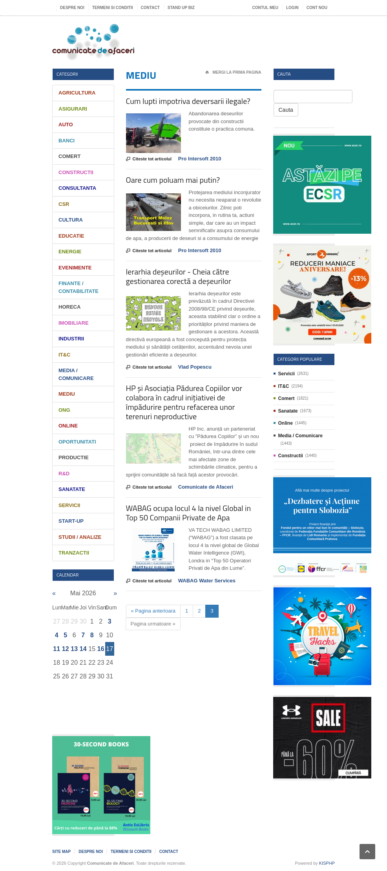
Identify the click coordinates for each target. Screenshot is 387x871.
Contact (150, 7)
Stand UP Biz (181, 7)
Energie (70, 252)
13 (74, 649)
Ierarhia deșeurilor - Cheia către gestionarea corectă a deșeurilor (178, 276)
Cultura (70, 220)
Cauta (286, 110)
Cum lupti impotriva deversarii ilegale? (188, 101)
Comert (69, 156)
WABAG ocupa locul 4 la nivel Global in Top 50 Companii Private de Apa (188, 513)
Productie (73, 457)
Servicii (69, 505)
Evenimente (75, 268)
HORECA (69, 307)
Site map (61, 851)
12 (65, 649)
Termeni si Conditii (112, 7)
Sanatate (71, 489)
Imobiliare (73, 323)
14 (83, 649)
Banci (66, 141)
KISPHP (327, 863)
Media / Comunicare (300, 435)
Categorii (67, 73)
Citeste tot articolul (149, 159)
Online (68, 426)
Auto (65, 124)
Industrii (71, 339)
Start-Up (71, 521)
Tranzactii (73, 553)
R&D (63, 473)
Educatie (71, 236)
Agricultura (76, 93)
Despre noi (72, 7)
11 (56, 649)
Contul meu (265, 7)
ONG (64, 410)
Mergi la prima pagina (233, 72)
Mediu (66, 394)
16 (100, 649)
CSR (63, 204)
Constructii (75, 172)
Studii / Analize (79, 537)
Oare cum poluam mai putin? (173, 180)
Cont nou (317, 7)
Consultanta (77, 188)
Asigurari (72, 109)
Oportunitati (77, 442)
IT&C (64, 355)
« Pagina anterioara (153, 611)
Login (292, 7)
